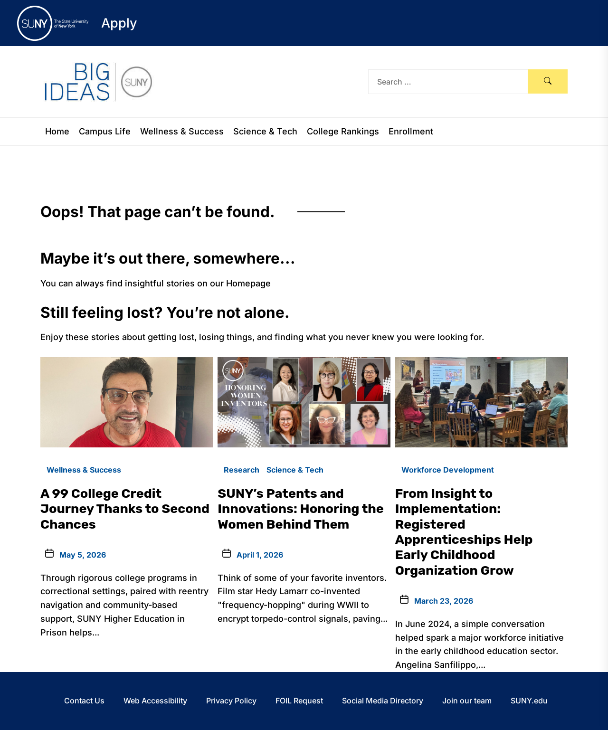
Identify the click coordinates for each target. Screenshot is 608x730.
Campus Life (105, 131)
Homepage (248, 283)
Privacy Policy (231, 700)
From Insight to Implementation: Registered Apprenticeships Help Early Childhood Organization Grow (464, 532)
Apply (119, 23)
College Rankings (343, 131)
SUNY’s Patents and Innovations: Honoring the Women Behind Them (301, 509)
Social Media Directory (382, 700)
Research (241, 469)
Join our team (467, 700)
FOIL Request (299, 700)
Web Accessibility (155, 700)
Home (57, 131)
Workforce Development (447, 469)
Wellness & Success (182, 131)
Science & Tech (265, 131)
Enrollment (411, 131)
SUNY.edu (529, 700)
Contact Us (84, 700)
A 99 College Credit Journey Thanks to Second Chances (124, 509)
